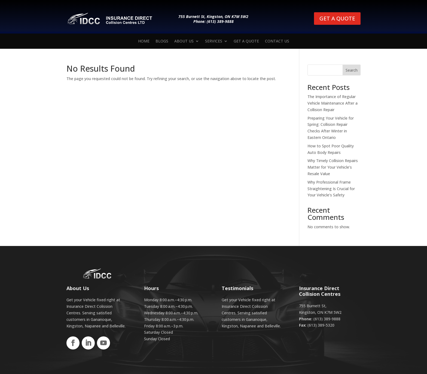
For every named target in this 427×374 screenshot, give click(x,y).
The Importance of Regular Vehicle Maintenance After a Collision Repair (332, 103)
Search (352, 70)
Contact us (277, 41)
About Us (184, 41)
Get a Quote (246, 41)
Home (144, 41)
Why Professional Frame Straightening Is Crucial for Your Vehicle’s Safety (331, 189)
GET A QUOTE (337, 18)
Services (213, 41)
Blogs (161, 41)
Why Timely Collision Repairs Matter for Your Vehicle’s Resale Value (332, 167)
